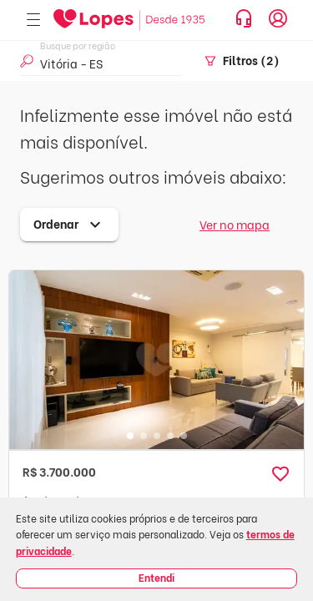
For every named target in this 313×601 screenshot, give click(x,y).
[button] (280, 474)
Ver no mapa (234, 224)
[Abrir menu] (33, 20)
